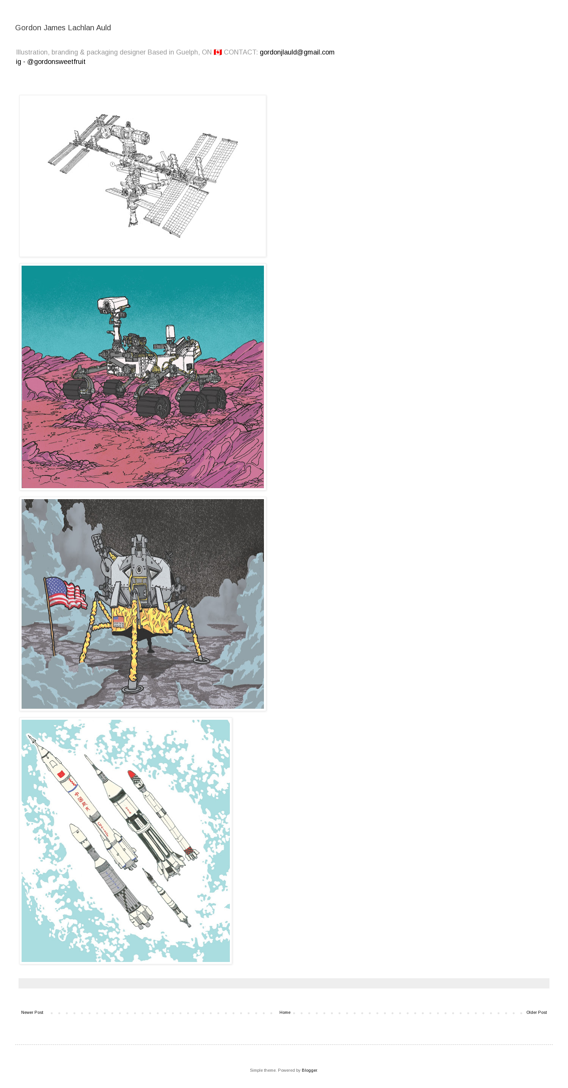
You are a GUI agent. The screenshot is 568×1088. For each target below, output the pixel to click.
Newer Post (32, 1012)
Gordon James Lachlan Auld (63, 27)
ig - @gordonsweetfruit (51, 61)
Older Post (536, 1012)
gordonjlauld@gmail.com (297, 52)
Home (284, 1012)
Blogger (309, 1070)
